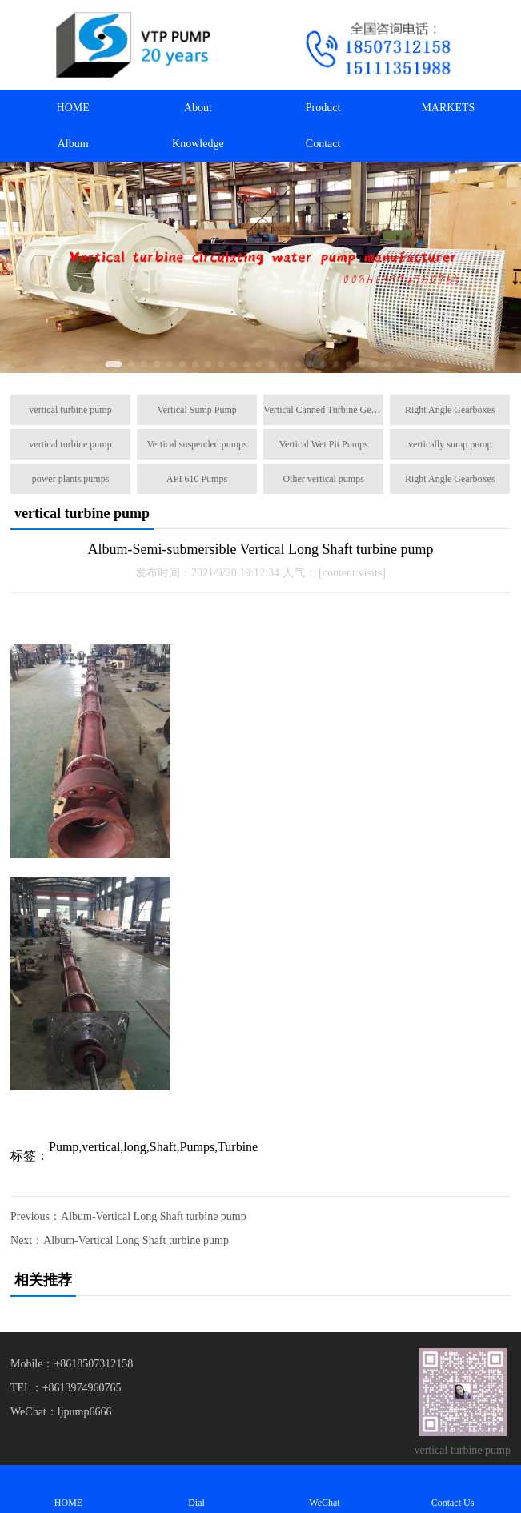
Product (323, 108)
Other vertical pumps (323, 478)
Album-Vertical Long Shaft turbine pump (153, 1216)
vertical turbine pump (70, 409)
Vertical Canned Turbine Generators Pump (323, 409)
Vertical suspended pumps (196, 444)
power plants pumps (71, 478)
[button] (114, 364)
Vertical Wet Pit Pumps (323, 444)
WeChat (325, 1488)
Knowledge (198, 144)
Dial (197, 1488)
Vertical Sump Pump (196, 409)
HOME (73, 108)
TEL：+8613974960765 (66, 1388)
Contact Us (453, 1488)
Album (73, 144)
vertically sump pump (450, 444)
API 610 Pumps (196, 478)
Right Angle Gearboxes (450, 409)
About (198, 108)
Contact (323, 144)
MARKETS (448, 108)
